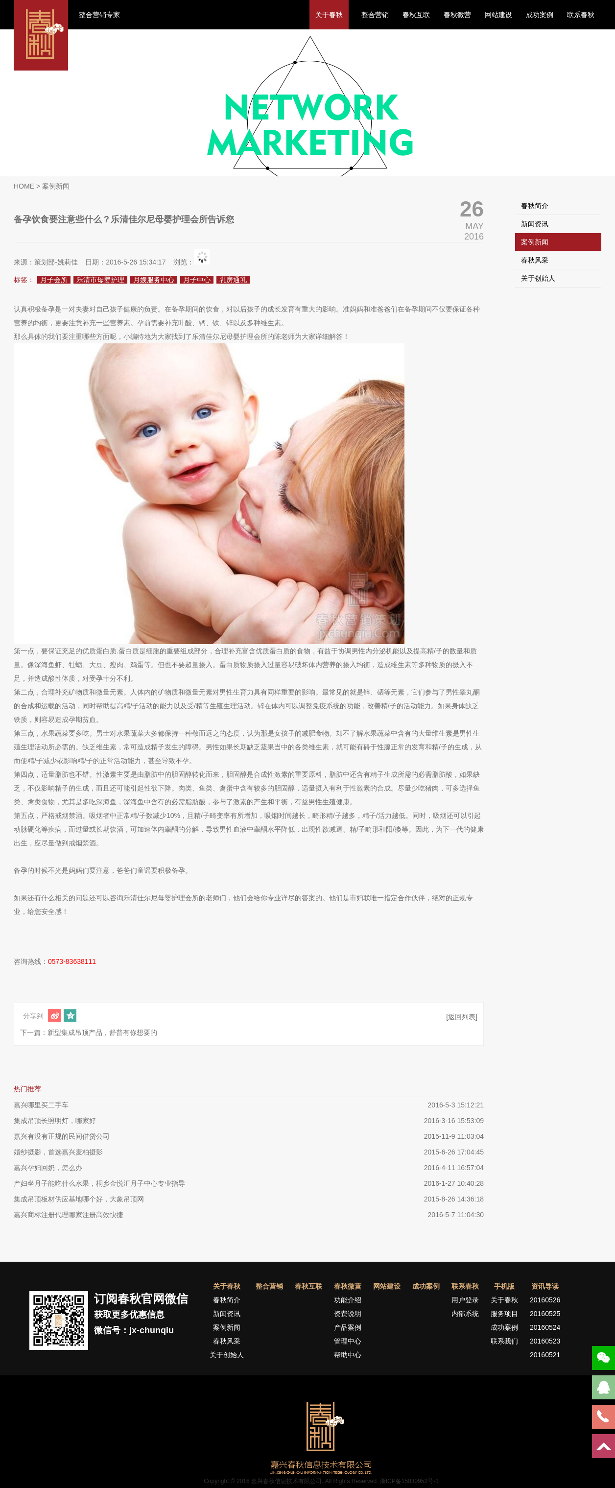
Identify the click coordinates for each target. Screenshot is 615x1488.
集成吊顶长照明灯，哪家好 (55, 1121)
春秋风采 (534, 260)
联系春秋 (580, 15)
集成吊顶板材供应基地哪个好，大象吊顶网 (79, 1199)
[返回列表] (461, 1017)
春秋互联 (416, 15)
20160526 (545, 1300)
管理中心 (347, 1341)
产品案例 (347, 1327)
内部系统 (465, 1314)
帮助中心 (347, 1355)
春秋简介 (534, 206)
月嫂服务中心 (153, 280)
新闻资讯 (534, 224)
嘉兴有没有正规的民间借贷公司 (62, 1136)
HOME (24, 186)
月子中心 (197, 280)
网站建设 (498, 15)
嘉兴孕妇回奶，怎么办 (48, 1168)
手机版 (504, 1286)
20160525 (545, 1314)
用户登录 (465, 1300)
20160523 (545, 1341)
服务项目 (504, 1314)
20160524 (545, 1327)
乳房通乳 (233, 280)
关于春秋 (329, 15)
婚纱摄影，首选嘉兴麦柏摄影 (58, 1152)
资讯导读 (545, 1286)
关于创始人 (538, 278)
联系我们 (504, 1341)
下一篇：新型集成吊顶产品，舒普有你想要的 (88, 1032)
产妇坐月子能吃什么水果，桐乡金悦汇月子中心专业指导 (99, 1183)
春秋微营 (457, 15)
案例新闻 (534, 242)
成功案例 (539, 15)
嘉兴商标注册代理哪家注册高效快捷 (68, 1215)
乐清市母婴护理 (100, 280)
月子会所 (54, 280)
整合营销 (375, 15)
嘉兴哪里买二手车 (41, 1105)
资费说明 (347, 1314)
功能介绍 (347, 1300)
